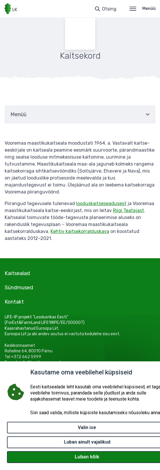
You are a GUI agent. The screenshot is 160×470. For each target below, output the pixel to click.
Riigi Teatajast (128, 210)
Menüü (143, 8)
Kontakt (14, 302)
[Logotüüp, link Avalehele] (10, 8)
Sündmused (19, 287)
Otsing (109, 9)
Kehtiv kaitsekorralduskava (80, 231)
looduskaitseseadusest (101, 203)
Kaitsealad (17, 273)
